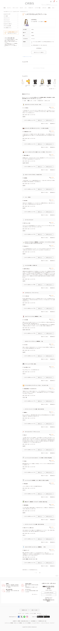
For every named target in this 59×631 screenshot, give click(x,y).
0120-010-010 (50, 587)
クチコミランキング (6, 19)
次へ (40, 572)
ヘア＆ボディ (27, 613)
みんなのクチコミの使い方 (7, 23)
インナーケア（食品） (38, 7)
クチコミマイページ (6, 17)
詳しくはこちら (39, 98)
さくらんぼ (55, 85)
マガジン (53, 7)
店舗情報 (49, 7)
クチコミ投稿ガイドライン (7, 27)
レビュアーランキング (7, 21)
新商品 (4, 7)
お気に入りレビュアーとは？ (27, 56)
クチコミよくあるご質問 (7, 25)
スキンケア (21, 7)
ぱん (26, 85)
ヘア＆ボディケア (30, 7)
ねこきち (48, 85)
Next (54, 83)
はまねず (34, 85)
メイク (25, 7)
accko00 (41, 85)
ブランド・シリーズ (15, 7)
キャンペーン (9, 7)
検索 (42, 4)
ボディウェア (44, 7)
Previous (23, 83)
